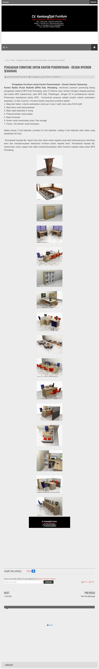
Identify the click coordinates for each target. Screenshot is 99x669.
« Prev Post (7, 596)
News (25, 77)
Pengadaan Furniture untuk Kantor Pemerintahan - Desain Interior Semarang (47, 69)
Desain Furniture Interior (46, 579)
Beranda (6, 2)
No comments (55, 77)
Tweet (29, 571)
